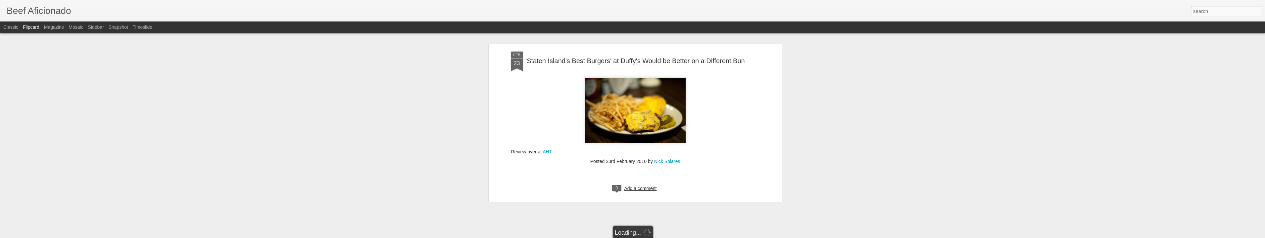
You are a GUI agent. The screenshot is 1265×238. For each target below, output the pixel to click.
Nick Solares (667, 75)
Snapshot (118, 27)
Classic (10, 27)
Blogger (653, 234)
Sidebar (96, 27)
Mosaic (76, 27)
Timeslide (142, 27)
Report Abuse (672, 234)
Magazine (54, 27)
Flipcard (31, 27)
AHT (547, 65)
